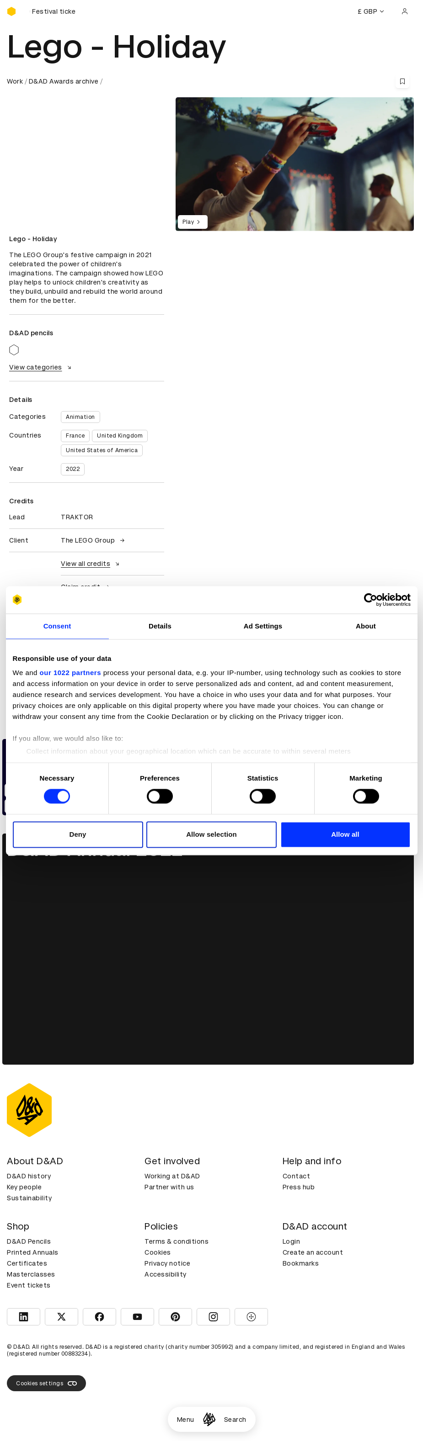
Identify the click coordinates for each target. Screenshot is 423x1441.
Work (15, 81)
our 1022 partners (70, 672)
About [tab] (366, 626)
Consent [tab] (57, 626)
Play (192, 222)
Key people (24, 1187)
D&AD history (29, 1176)
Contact (297, 1176)
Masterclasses (31, 1274)
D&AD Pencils (29, 1241)
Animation (80, 417)
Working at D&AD (172, 1176)
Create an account (313, 1252)
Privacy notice (167, 1263)
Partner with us (169, 1187)
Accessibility (166, 1274)
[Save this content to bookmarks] (402, 81)
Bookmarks (301, 1263)
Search (235, 1419)
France (75, 436)
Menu (185, 1419)
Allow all (345, 834)
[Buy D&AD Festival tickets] (52, 11)
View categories (41, 367)
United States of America (102, 450)
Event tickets (29, 1285)
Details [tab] (160, 626)
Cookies (158, 1252)
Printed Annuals (33, 1252)
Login (291, 1241)
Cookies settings (46, 1383)
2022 (73, 469)
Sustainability (29, 1198)
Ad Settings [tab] (263, 626)
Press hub (299, 1187)
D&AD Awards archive (64, 81)
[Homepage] (209, 1419)
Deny (77, 834)
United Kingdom (120, 436)
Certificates (27, 1263)
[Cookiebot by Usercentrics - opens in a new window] (371, 600)
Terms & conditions (177, 1241)
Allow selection (211, 834)
